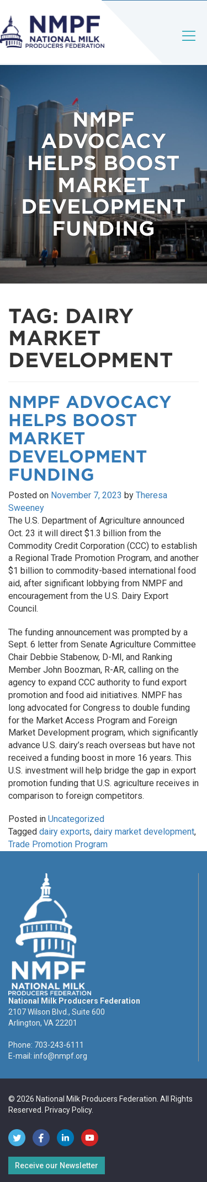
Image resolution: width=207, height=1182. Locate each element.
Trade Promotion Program (58, 844)
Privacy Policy (68, 1109)
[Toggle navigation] (189, 45)
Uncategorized (76, 819)
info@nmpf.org (60, 1056)
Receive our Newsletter (56, 1165)
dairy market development (144, 831)
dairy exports (64, 831)
